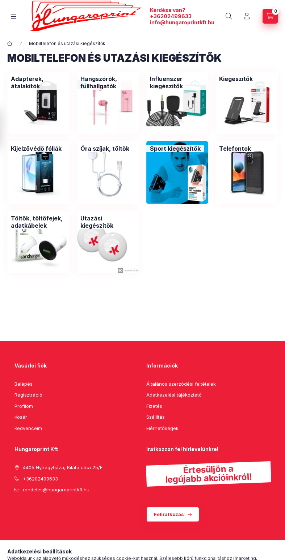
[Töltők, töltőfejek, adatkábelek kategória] (38, 222)
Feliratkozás (169, 514)
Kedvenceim (28, 428)
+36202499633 (171, 16)
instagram (45, 508)
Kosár (20, 417)
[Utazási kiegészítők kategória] (107, 222)
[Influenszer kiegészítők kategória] (177, 82)
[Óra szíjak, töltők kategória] (104, 148)
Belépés (23, 384)
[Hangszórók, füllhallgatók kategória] (107, 82)
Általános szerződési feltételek (181, 384)
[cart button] (270, 16)
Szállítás (155, 417)
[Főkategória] (9, 43)
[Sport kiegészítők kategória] (175, 148)
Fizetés (154, 406)
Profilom (23, 406)
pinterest (31, 508)
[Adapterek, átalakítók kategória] (38, 82)
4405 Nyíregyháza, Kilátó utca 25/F (62, 467)
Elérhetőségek (162, 428)
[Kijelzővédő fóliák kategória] (36, 148)
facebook (16, 508)
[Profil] (247, 16)
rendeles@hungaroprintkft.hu (56, 489)
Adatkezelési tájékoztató (174, 395)
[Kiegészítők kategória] (236, 78)
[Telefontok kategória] (235, 148)
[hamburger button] (13, 16)
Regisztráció (28, 395)
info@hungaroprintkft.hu (182, 22)
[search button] (229, 16)
